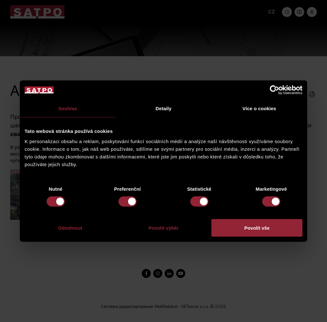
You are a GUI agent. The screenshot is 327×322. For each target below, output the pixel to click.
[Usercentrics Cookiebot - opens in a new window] (274, 90)
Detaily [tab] (163, 108)
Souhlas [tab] (67, 108)
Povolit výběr (163, 227)
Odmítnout (70, 227)
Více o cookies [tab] (259, 108)
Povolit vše (257, 227)
